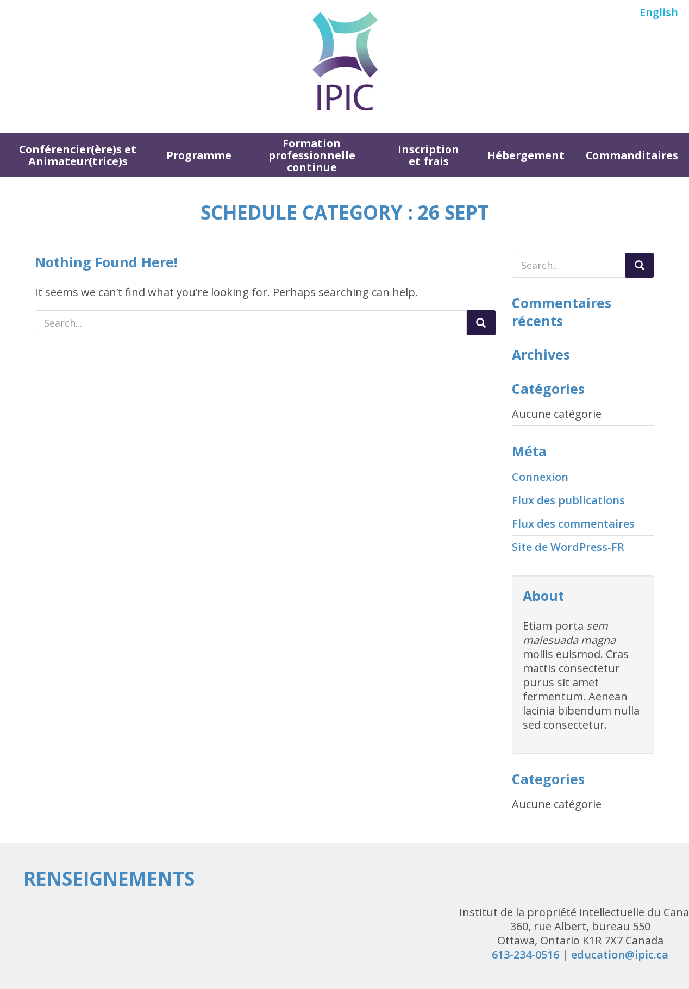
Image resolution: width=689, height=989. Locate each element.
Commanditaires (632, 155)
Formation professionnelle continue (311, 155)
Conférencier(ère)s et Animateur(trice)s (77, 155)
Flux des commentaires (573, 523)
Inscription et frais (428, 155)
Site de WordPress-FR (568, 547)
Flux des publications (568, 500)
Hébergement (526, 155)
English (659, 12)
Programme (198, 155)
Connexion (540, 477)
